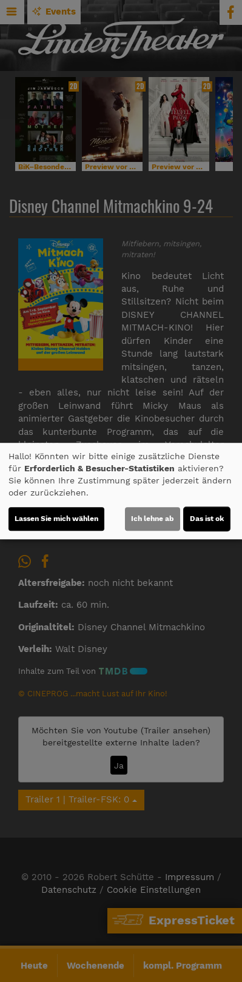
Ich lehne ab (152, 518)
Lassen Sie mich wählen (56, 518)
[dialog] (121, 491)
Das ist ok (207, 518)
